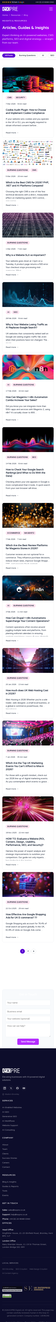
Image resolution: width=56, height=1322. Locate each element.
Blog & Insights (9, 1182)
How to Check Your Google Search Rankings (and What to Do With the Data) (25, 472)
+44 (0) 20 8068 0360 (44, 2)
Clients (5, 1154)
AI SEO (5, 1112)
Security (20, 97)
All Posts (9, 55)
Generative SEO (9, 1116)
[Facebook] (17, 1088)
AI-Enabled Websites (12, 1107)
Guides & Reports (10, 1186)
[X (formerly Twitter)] (11, 1088)
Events (5, 1195)
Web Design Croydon (38, 1269)
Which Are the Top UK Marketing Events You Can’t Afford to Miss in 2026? (25, 766)
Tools (4, 1191)
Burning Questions (27, 55)
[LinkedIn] (4, 1088)
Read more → (12, 133)
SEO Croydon (21, 1269)
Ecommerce (13, 533)
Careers (5, 1162)
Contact (6, 1167)
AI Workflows (8, 1121)
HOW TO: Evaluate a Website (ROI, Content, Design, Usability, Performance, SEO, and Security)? (25, 842)
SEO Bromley (7, 1269)
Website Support (10, 1125)
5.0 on (13, 2)
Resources (16, 15)
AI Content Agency (10, 1273)
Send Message (28, 1042)
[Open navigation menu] (51, 9)
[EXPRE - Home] (10, 9)
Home (5, 15)
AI (43, 55)
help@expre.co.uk (19, 1214)
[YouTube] (24, 1088)
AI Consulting (8, 1130)
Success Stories (9, 1158)
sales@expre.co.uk (16, 1210)
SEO (16, 312)
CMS (9, 97)
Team (4, 1149)
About (5, 1145)
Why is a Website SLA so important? (26, 255)
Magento (29, 533)
